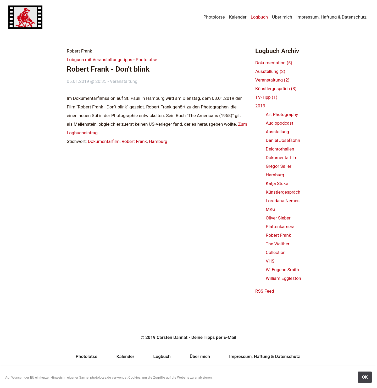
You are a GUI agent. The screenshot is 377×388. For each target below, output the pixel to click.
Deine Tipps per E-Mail (213, 337)
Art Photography (282, 114)
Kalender (238, 17)
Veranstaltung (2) (272, 80)
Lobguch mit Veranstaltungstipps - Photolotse (112, 59)
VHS (270, 261)
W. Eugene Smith (282, 269)
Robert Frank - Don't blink (108, 69)
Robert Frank (134, 141)
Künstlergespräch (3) (276, 88)
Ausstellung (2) (270, 71)
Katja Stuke (277, 183)
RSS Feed (264, 291)
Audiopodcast (279, 123)
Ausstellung (277, 131)
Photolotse (214, 17)
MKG (270, 209)
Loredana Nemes (283, 200)
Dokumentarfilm (104, 141)
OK (365, 377)
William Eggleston (283, 278)
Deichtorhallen (280, 149)
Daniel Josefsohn (283, 140)
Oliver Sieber (278, 218)
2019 (260, 105)
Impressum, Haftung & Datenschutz (331, 17)
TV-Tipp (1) (266, 97)
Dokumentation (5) (273, 62)
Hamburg (158, 141)
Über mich (282, 17)
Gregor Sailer (278, 166)
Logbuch (259, 17)
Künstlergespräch (283, 192)
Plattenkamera (280, 226)
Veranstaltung (123, 81)
